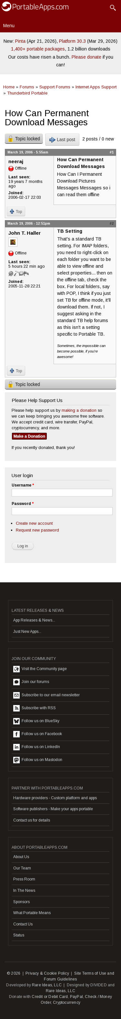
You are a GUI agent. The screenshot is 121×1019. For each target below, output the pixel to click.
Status (18, 935)
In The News (24, 890)
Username (23, 485)
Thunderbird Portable (27, 93)
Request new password (37, 530)
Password (23, 503)
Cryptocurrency (66, 1002)
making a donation (79, 410)
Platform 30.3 (72, 41)
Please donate (86, 57)
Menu (9, 25)
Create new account (34, 523)
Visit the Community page (40, 669)
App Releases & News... (34, 620)
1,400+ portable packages (38, 48)
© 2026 (13, 973)
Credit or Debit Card (50, 996)
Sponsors (21, 902)
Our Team (22, 868)
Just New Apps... (27, 631)
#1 (112, 152)
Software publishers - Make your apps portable (53, 809)
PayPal (76, 996)
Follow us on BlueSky (36, 721)
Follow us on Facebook (37, 734)
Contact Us (23, 924)
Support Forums (54, 86)
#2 (112, 223)
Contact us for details (31, 820)
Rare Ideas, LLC (47, 985)
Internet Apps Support (96, 86)
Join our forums (31, 682)
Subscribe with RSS (34, 708)
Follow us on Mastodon (37, 760)
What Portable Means (32, 913)
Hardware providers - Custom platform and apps (55, 798)
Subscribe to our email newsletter (46, 695)
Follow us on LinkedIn (36, 747)
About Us (21, 857)
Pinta (20, 41)
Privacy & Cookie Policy (47, 973)
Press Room (24, 879)
